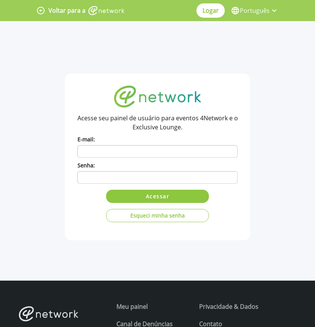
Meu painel (132, 306)
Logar (210, 10)
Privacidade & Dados (228, 306)
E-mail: (86, 139)
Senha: (86, 165)
